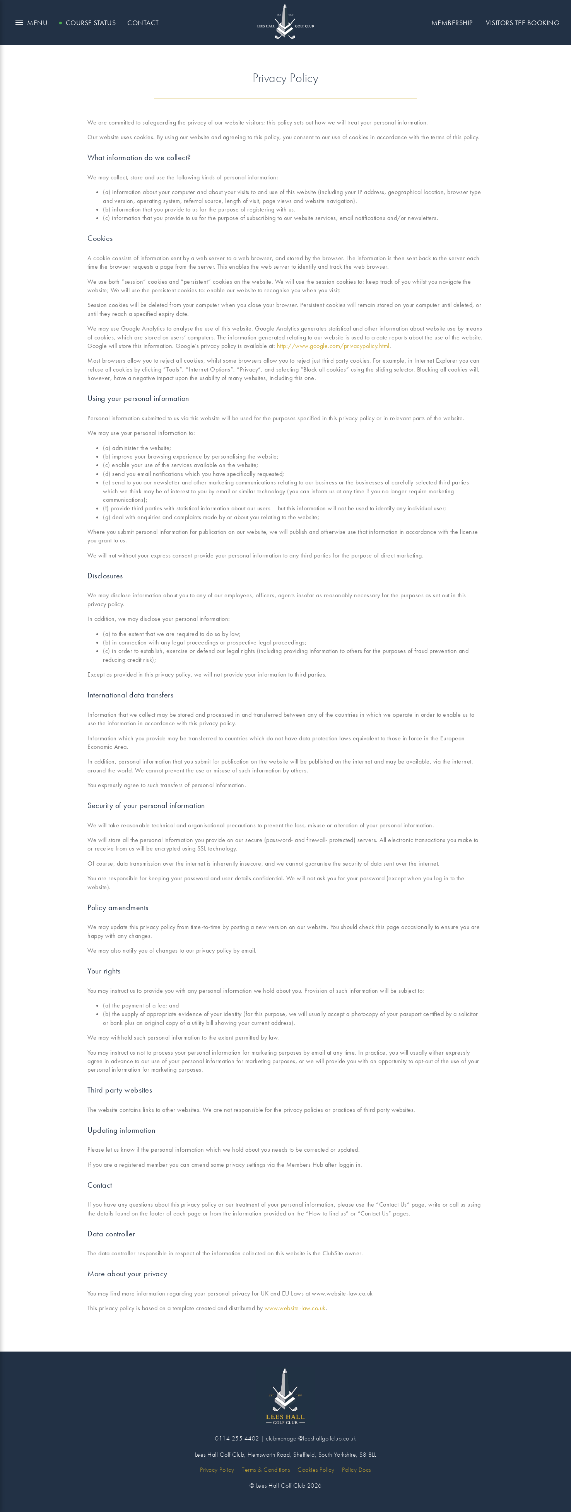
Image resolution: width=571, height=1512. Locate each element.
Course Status (91, 22)
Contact (143, 22)
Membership (452, 22)
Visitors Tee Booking (522, 22)
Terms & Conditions (266, 1470)
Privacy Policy (217, 1470)
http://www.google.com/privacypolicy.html (333, 346)
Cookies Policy (315, 1470)
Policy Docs (356, 1470)
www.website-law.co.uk (295, 1308)
